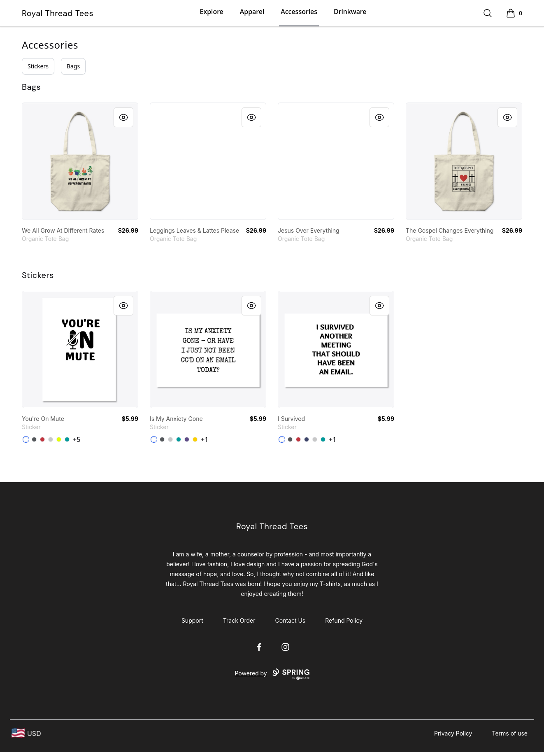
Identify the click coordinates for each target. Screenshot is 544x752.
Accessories (299, 11)
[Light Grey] (50, 439)
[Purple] (186, 439)
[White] (25, 439)
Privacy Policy (453, 733)
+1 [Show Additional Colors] (204, 439)
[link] (80, 161)
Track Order (239, 620)
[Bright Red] (42, 439)
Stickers (38, 66)
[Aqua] (67, 439)
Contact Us (290, 620)
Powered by (272, 674)
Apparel (252, 11)
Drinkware (350, 11)
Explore (211, 11)
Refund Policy (344, 620)
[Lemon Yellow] (195, 439)
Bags (73, 66)
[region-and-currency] (26, 733)
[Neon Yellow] (58, 439)
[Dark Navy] (306, 439)
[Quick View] (123, 117)
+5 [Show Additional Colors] (76, 439)
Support (192, 620)
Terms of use (510, 733)
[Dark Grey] (34, 439)
